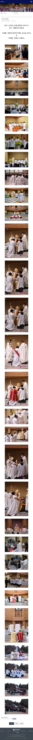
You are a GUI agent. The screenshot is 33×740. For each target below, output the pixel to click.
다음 (21, 723)
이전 (16, 723)
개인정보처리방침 (15, 731)
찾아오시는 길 (2, 731)
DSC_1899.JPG (4, 717)
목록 (11, 723)
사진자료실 (16, 13)
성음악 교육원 (23, 731)
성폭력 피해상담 (30, 731)
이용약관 (8, 731)
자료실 (5, 13)
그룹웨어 (17, 732)
